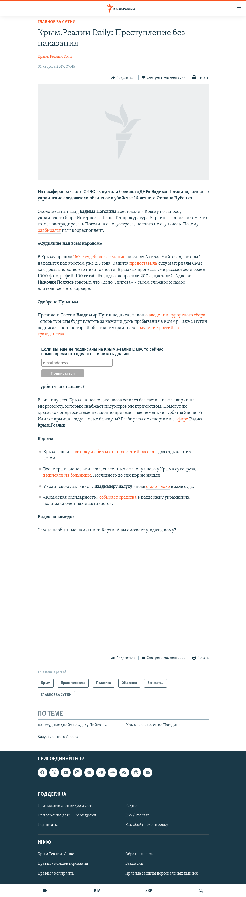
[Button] (123, 78)
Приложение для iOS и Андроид (67, 815)
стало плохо (158, 486)
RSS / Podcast (137, 815)
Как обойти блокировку (146, 825)
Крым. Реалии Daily (55, 57)
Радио (131, 806)
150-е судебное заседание (98, 257)
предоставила (143, 263)
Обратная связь (139, 854)
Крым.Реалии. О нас (56, 854)
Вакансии (134, 864)
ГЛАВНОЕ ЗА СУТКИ (57, 22)
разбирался (49, 230)
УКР (148, 891)
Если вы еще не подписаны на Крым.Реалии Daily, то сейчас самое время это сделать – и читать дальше (102, 351)
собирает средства (118, 497)
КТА (97, 891)
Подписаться (49, 825)
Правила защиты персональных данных (161, 873)
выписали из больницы (67, 475)
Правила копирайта (56, 873)
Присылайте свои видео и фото (65, 806)
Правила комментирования (63, 864)
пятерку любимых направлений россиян (115, 452)
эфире (182, 419)
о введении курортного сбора (175, 315)
